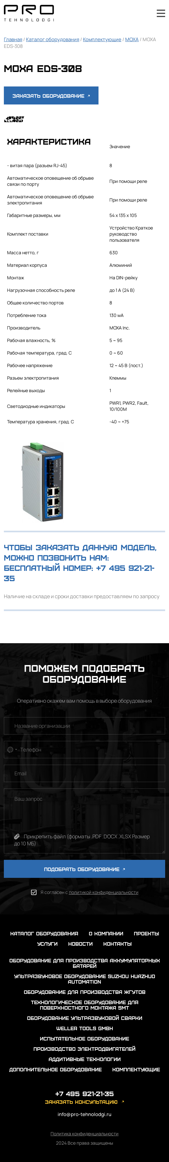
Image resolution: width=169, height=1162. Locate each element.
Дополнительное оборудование (55, 1069)
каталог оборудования (44, 933)
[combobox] (11, 749)
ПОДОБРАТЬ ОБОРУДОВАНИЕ (84, 869)
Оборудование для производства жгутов (85, 992)
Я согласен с (89, 892)
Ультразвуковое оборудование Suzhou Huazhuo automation (84, 978)
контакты (117, 943)
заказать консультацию (81, 1101)
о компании (106, 933)
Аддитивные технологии (85, 1059)
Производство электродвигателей (84, 1048)
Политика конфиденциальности (84, 1133)
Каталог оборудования (52, 39)
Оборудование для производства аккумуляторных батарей (84, 963)
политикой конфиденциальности (103, 892)
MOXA (132, 39)
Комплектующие (102, 39)
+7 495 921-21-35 (143, 13)
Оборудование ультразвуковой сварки (84, 1018)
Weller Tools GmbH (84, 1028)
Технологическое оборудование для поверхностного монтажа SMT (84, 1004)
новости (80, 943)
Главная (13, 39)
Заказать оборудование (51, 95)
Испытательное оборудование (84, 1038)
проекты (146, 933)
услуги (47, 943)
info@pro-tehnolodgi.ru (84, 1114)
